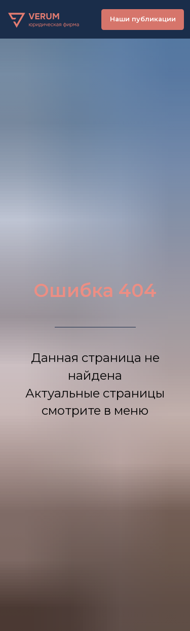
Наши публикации (143, 19)
